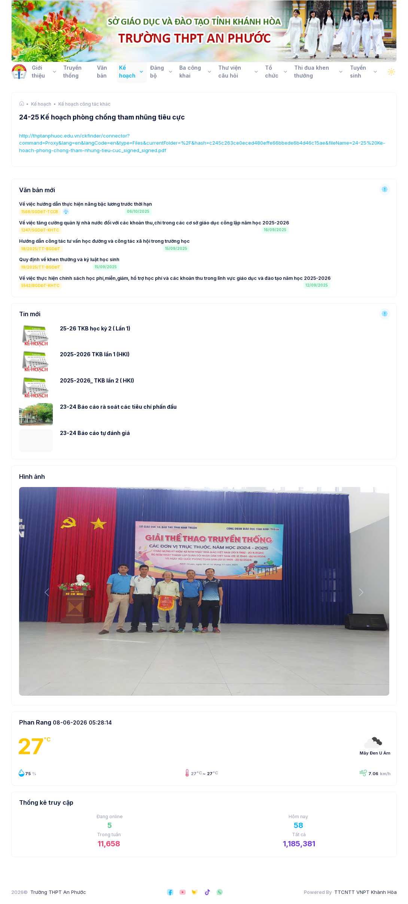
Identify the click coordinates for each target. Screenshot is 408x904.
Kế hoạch (41, 104)
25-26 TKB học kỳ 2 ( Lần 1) (95, 328)
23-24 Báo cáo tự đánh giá (95, 433)
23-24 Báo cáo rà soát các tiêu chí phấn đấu (118, 406)
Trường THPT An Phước (58, 892)
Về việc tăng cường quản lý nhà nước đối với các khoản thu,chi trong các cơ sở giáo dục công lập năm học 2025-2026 (154, 223)
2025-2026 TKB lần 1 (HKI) (95, 354)
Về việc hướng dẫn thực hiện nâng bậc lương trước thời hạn (85, 204)
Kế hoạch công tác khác (84, 104)
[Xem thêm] (384, 189)
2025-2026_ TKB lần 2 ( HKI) (97, 380)
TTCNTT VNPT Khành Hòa (365, 892)
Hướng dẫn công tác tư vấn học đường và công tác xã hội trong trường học (104, 241)
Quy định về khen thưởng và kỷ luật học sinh (69, 259)
